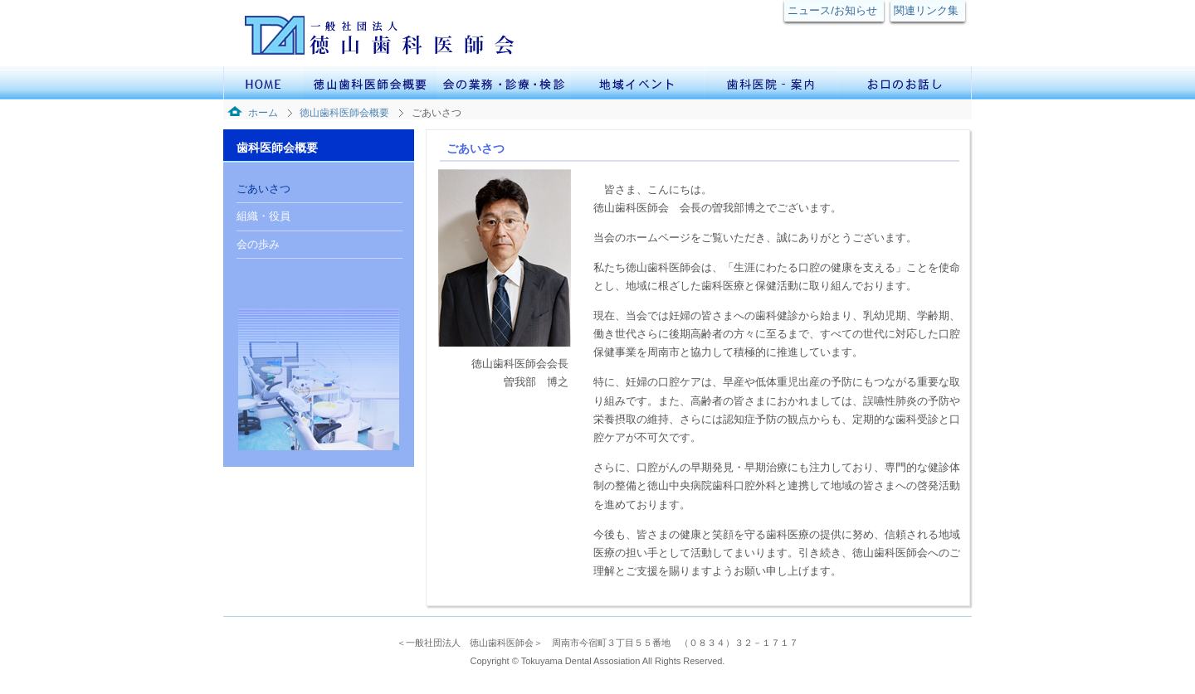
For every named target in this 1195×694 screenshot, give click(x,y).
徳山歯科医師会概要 (344, 113)
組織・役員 (263, 216)
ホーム (263, 113)
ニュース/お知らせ (832, 10)
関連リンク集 (926, 10)
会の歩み (258, 244)
